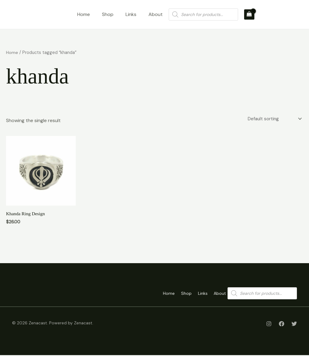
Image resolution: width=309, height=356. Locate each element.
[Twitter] (294, 324)
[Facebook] (281, 324)
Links (131, 14)
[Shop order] (273, 118)
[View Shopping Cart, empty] (249, 14)
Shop (107, 14)
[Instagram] (269, 324)
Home (83, 14)
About (155, 14)
